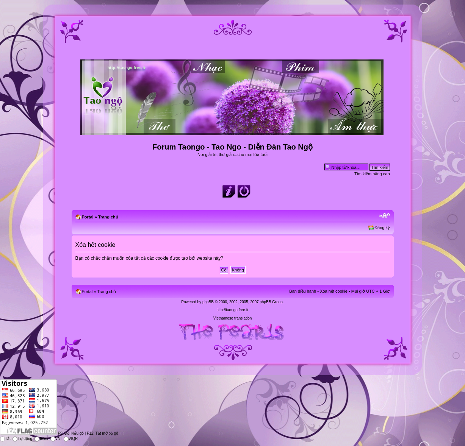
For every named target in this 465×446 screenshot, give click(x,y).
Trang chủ (108, 217)
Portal (88, 217)
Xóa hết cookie (334, 291)
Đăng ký (382, 227)
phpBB (208, 302)
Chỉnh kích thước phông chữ (384, 215)
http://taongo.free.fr (232, 310)
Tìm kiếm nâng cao (372, 174)
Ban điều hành (302, 291)
